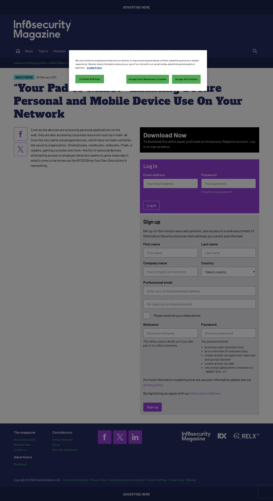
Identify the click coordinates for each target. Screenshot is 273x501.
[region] (138, 70)
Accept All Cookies (186, 79)
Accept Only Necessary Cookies (148, 79)
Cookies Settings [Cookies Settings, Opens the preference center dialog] (89, 79)
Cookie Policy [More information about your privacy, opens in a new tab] (94, 67)
